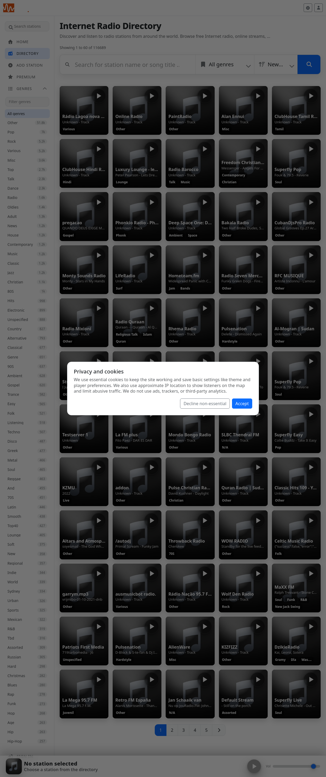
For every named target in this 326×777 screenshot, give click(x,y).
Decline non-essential (205, 403)
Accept (242, 403)
